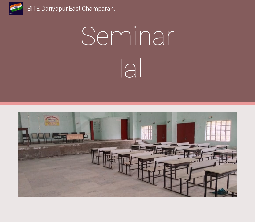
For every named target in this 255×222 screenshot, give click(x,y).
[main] (127, 52)
